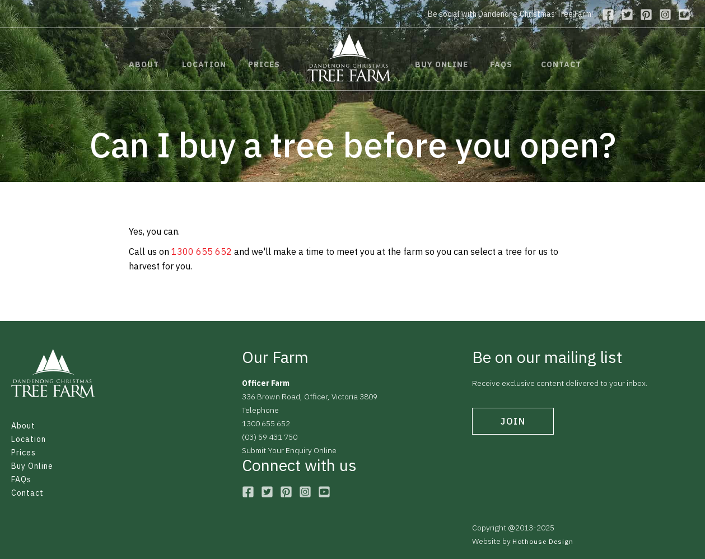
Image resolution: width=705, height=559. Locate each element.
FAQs (21, 479)
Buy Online (32, 466)
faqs (501, 64)
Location (28, 439)
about (144, 64)
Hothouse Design (542, 541)
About (23, 426)
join (513, 421)
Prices (23, 453)
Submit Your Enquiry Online (289, 450)
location (204, 64)
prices (264, 64)
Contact (27, 493)
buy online (441, 64)
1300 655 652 (201, 251)
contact (561, 64)
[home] (349, 58)
